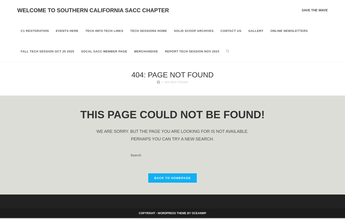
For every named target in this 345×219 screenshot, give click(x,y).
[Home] (158, 82)
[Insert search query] (173, 155)
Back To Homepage (172, 179)
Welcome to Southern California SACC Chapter (93, 10)
